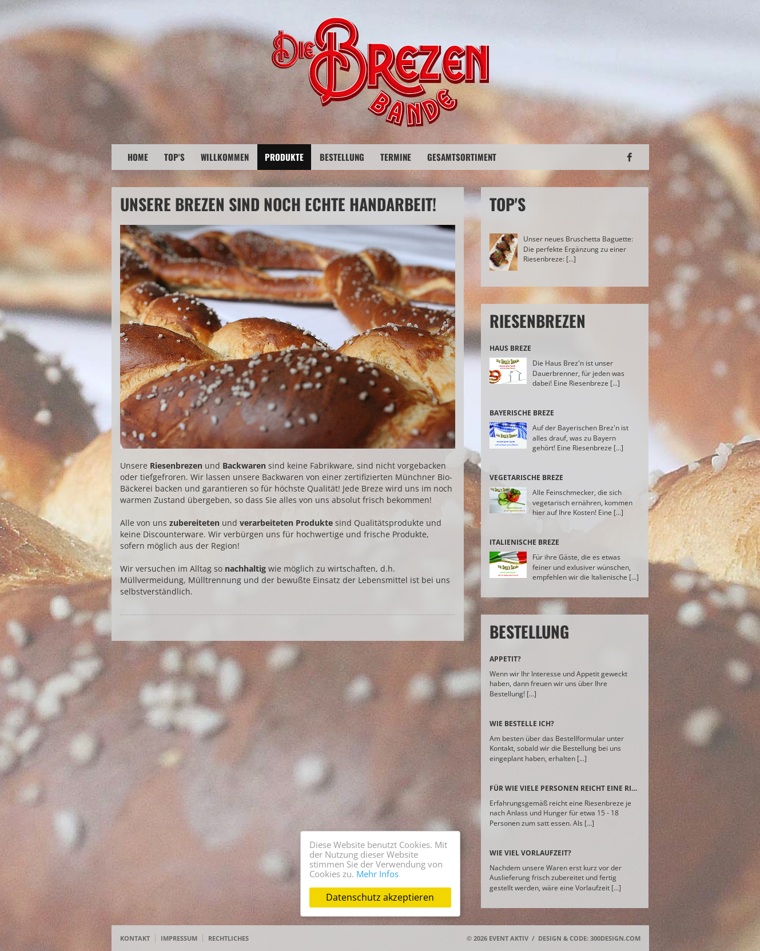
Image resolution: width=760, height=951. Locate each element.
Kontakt (135, 938)
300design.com (615, 938)
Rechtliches (228, 938)
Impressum (179, 938)
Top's (174, 156)
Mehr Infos (377, 873)
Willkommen (225, 156)
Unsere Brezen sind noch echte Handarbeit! (278, 204)
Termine (395, 156)
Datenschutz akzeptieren (380, 897)
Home (138, 156)
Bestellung (342, 156)
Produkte (284, 156)
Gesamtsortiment (461, 156)
